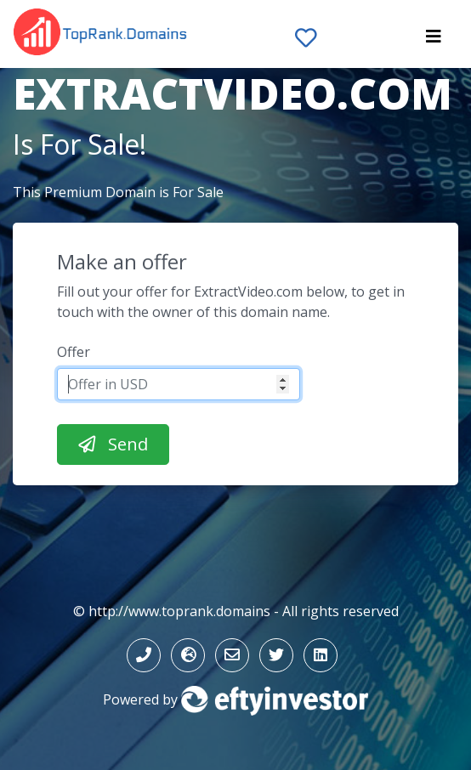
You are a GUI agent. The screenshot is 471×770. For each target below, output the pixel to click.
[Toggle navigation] (433, 41)
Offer (73, 352)
